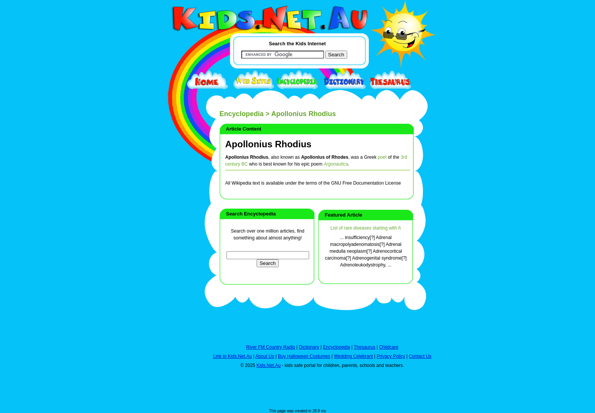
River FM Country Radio (270, 347)
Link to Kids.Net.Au (232, 356)
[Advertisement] (178, 278)
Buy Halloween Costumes (304, 356)
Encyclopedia (242, 114)
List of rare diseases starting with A (365, 228)
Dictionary (309, 347)
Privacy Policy (391, 356)
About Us (264, 356)
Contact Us (420, 356)
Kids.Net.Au (269, 365)
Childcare (389, 347)
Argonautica (336, 164)
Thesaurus (364, 347)
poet (382, 157)
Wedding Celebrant (353, 356)
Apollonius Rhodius (268, 144)
